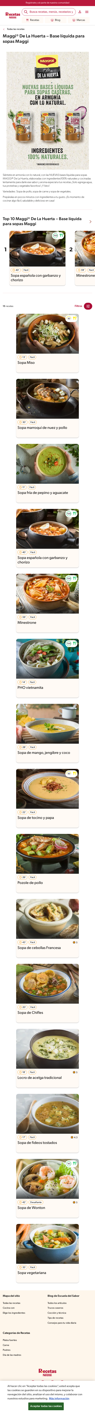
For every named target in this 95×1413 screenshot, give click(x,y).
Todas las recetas (16, 29)
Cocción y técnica (57, 1316)
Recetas (32, 20)
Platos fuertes (10, 1344)
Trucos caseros (56, 1311)
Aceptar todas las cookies (46, 1406)
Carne (6, 1348)
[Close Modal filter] (88, 309)
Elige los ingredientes (14, 1316)
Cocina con (9, 1311)
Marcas (78, 20)
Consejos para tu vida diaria (63, 1326)
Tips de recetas (56, 1321)
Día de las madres (13, 1358)
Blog (55, 20)
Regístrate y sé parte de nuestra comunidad (47, 3)
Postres (7, 1353)
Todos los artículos (58, 1306)
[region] (47, 1397)
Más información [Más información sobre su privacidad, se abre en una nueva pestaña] (66, 1398)
